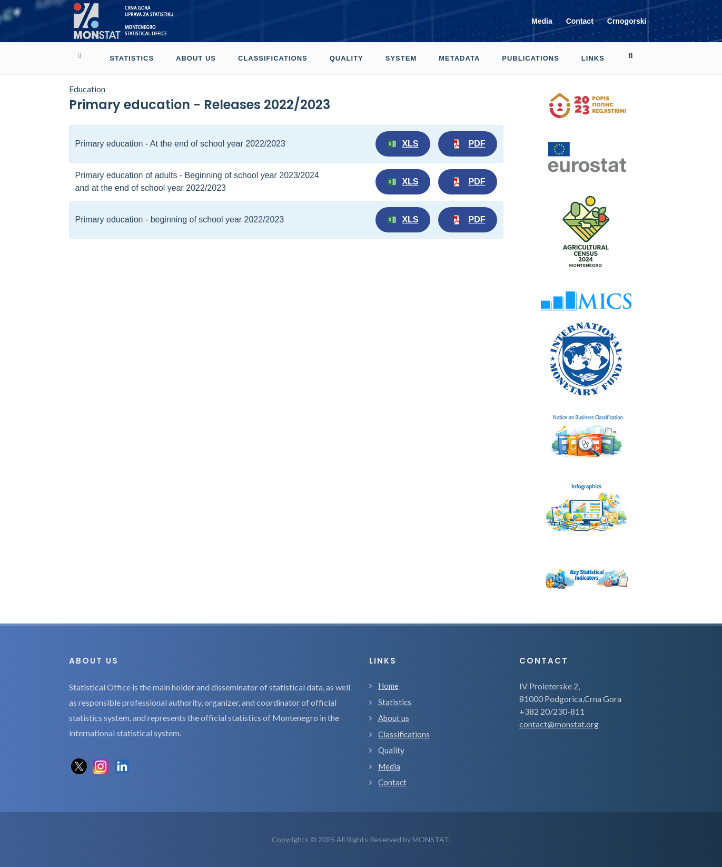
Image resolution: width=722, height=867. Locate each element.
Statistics (394, 702)
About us (393, 718)
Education (87, 89)
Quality (391, 750)
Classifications (404, 734)
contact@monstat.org (559, 724)
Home (388, 685)
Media (541, 21)
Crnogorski (627, 21)
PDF (468, 144)
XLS (402, 144)
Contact (580, 21)
